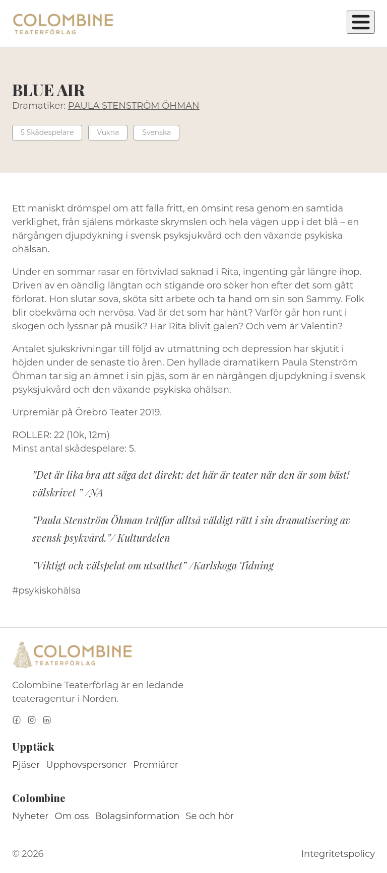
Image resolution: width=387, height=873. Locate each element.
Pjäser (26, 764)
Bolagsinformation (137, 816)
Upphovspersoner (86, 764)
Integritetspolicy (338, 853)
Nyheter (30, 816)
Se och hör (209, 816)
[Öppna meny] (361, 22)
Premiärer (155, 764)
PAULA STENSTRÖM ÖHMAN (134, 105)
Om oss (72, 816)
